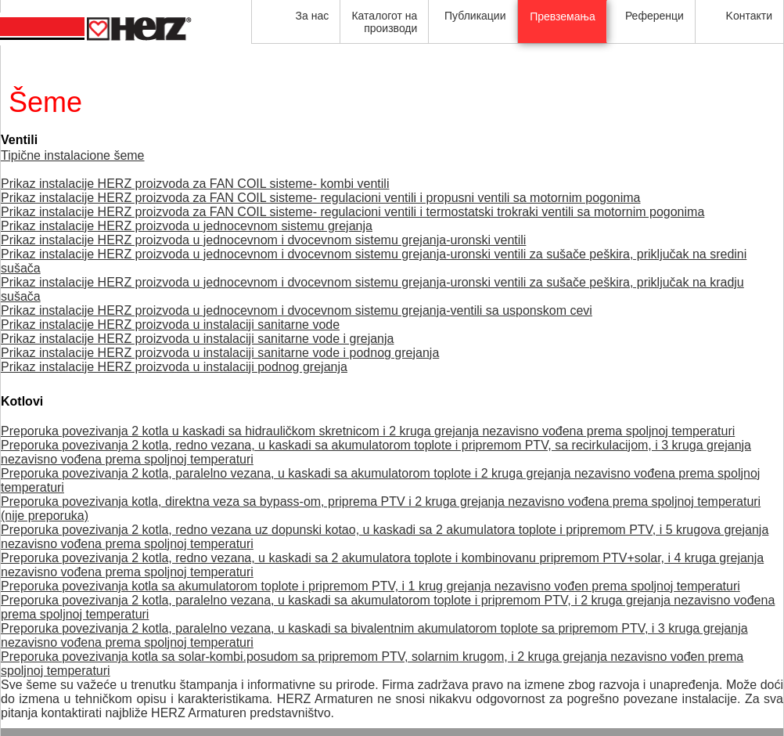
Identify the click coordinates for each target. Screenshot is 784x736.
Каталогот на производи (384, 21)
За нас (312, 15)
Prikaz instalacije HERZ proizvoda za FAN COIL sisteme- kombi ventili (195, 183)
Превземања (562, 16)
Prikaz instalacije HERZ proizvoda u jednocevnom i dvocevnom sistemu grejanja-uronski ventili (263, 240)
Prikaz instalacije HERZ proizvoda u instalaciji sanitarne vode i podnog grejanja (220, 352)
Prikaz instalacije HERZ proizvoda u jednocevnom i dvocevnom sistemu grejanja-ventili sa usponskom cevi (296, 310)
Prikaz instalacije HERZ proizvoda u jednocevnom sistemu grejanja (186, 226)
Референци (654, 15)
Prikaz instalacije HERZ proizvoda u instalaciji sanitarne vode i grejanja (197, 338)
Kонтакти (749, 15)
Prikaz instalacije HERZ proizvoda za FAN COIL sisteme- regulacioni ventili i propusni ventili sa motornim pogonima (321, 197)
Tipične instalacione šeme (73, 155)
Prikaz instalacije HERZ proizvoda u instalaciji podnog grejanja (174, 366)
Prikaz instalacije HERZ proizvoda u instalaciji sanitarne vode (170, 324)
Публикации (474, 15)
